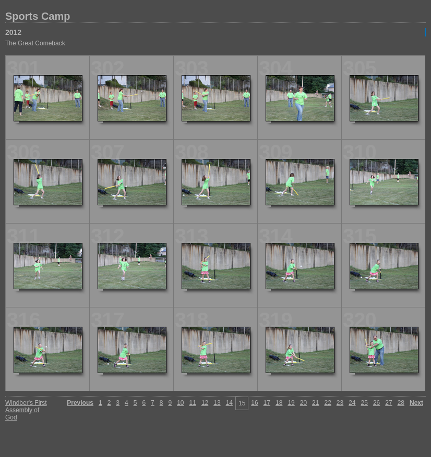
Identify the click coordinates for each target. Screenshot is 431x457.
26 (376, 402)
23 (340, 402)
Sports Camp (37, 16)
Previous (80, 402)
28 (401, 402)
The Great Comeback (35, 43)
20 (303, 402)
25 (364, 402)
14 (229, 402)
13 (216, 402)
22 (327, 402)
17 (267, 402)
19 (291, 402)
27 (388, 402)
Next (416, 402)
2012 (13, 32)
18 (279, 402)
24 (352, 402)
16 (254, 402)
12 (204, 402)
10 (180, 402)
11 (192, 402)
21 (315, 402)
